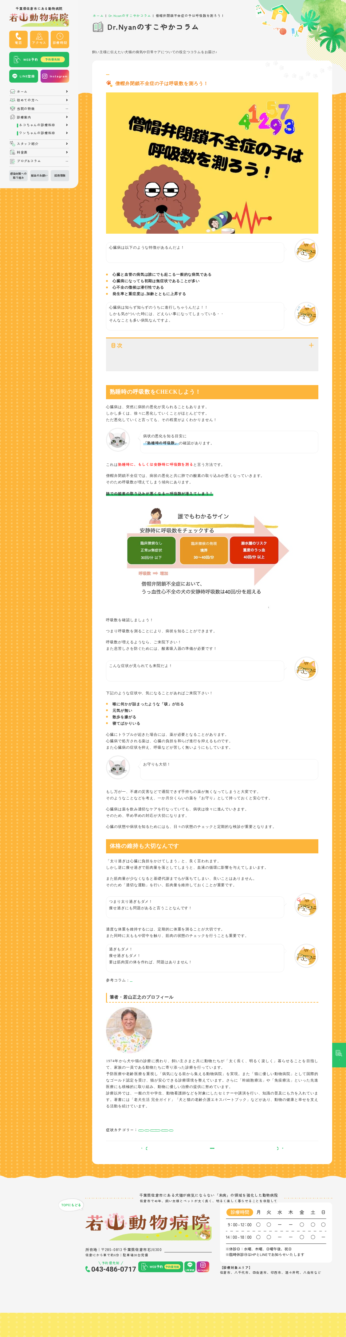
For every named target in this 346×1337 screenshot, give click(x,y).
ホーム (22, 91)
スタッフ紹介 (28, 144)
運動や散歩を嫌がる (243, 1148)
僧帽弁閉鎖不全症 (122, 76)
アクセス (39, 42)
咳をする (269, 1148)
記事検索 (339, 559)
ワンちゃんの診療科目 (37, 133)
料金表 (22, 152)
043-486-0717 (113, 1296)
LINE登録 (27, 76)
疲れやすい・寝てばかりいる (204, 1148)
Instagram (59, 76)
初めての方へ (28, 100)
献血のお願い (39, 175)
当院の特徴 (26, 109)
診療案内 (24, 117)
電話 (18, 42)
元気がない (171, 1148)
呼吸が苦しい (149, 1148)
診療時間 (60, 42)
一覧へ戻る (212, 1172)
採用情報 (59, 175)
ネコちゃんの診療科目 (37, 125)
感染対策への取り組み (18, 175)
